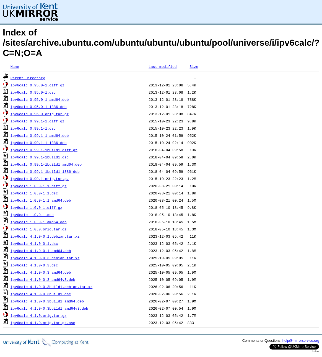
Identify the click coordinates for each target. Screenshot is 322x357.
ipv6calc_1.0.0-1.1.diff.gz (39, 185)
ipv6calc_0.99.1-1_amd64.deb (40, 135)
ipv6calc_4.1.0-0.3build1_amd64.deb (47, 301)
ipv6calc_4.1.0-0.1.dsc (34, 243)
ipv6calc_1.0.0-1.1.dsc (34, 193)
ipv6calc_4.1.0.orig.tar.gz (39, 315)
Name (15, 66)
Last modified (162, 66)
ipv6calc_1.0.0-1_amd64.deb (39, 221)
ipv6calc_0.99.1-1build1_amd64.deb (46, 164)
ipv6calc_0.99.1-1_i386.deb (39, 142)
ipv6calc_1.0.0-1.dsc (32, 214)
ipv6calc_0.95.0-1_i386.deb (39, 106)
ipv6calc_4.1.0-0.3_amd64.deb (41, 272)
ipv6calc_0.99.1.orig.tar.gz (40, 178)
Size (193, 66)
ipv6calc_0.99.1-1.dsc (33, 128)
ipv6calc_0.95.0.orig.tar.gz (40, 113)
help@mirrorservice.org (300, 340)
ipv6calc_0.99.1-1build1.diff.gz (44, 149)
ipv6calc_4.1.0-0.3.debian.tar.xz (45, 257)
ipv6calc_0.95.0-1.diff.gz (37, 85)
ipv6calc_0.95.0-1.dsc (33, 92)
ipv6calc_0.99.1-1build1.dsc (40, 157)
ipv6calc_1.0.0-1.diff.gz (36, 207)
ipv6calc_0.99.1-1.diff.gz (37, 121)
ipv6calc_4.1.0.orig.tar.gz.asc (43, 322)
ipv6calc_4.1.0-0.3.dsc (34, 265)
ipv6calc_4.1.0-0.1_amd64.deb (41, 250)
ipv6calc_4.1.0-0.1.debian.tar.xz (45, 236)
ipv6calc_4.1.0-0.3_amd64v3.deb (43, 279)
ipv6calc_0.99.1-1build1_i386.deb (45, 171)
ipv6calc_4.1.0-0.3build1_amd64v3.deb (49, 308)
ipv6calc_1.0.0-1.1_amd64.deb (41, 200)
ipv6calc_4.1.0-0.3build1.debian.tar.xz (51, 286)
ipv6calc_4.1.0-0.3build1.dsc (41, 293)
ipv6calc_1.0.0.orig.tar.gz (39, 229)
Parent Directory (28, 77)
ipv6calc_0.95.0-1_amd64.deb (40, 99)
